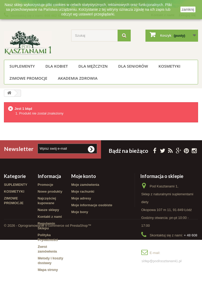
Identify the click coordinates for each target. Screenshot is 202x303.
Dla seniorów (133, 66)
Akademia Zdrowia (78, 78)
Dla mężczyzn (93, 66)
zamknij (188, 9)
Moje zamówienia (85, 185)
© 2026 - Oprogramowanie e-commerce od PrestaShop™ (47, 289)
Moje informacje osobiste (91, 205)
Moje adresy (81, 199)
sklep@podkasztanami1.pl (161, 261)
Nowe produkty (50, 192)
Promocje (45, 185)
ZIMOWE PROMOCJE (28, 78)
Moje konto (83, 176)
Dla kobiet (56, 66)
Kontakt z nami (50, 217)
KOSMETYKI (169, 66)
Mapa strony (48, 270)
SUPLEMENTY (22, 66)
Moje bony (79, 212)
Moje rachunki (82, 192)
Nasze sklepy (48, 210)
